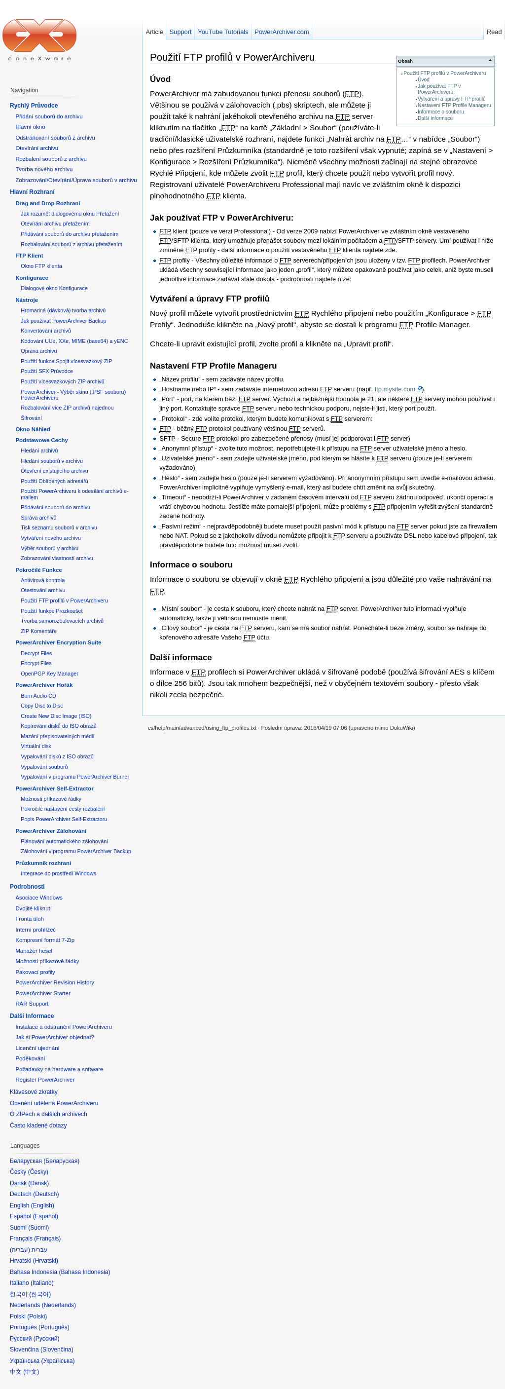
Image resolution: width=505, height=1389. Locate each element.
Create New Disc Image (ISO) (56, 716)
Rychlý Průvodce (34, 105)
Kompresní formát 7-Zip (44, 940)
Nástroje (26, 300)
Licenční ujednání (37, 1048)
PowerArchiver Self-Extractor (54, 788)
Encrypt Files (36, 663)
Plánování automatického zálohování (64, 841)
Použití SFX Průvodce (47, 371)
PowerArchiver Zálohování (50, 831)
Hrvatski (45, 1260)
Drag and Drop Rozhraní (47, 203)
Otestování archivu (43, 590)
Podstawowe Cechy (41, 440)
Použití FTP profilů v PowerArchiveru (444, 73)
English (42, 1205)
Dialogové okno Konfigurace (54, 288)
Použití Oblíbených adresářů (54, 481)
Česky (38, 1171)
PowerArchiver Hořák (43, 685)
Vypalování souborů (44, 767)
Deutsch (46, 1194)
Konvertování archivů (46, 331)
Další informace (435, 118)
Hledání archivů (39, 450)
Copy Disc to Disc (42, 706)
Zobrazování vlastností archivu (57, 558)
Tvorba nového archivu (43, 169)
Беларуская (61, 1161)
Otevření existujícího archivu (54, 471)
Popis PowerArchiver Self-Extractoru (64, 819)
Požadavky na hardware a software (59, 1069)
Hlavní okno (30, 127)
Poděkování (30, 1058)
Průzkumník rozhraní (43, 863)
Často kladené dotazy (38, 1125)
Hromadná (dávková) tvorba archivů (63, 310)
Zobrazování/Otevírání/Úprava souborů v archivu (76, 180)
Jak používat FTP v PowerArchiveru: (439, 89)
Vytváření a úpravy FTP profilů (452, 99)
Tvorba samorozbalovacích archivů (62, 621)
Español (45, 1216)
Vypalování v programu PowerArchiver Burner (75, 777)
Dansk (38, 1183)
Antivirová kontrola (43, 580)
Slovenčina (57, 1349)
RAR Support (31, 1004)
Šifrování (31, 418)
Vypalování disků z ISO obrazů (57, 756)
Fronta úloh (29, 919)
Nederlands (59, 1305)
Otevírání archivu (36, 148)
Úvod (424, 79)
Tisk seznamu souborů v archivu (59, 527)
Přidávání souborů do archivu (55, 507)
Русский (47, 1338)
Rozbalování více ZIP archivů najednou (67, 408)
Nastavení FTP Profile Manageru (454, 105)
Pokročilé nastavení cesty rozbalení (63, 809)
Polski (37, 1316)
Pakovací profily (35, 972)
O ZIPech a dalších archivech (48, 1114)
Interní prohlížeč (35, 930)
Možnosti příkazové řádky (51, 799)
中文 (31, 1371)
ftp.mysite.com (395, 389)
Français (47, 1238)
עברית (20, 1249)
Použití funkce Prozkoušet (51, 611)
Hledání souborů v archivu (52, 461)
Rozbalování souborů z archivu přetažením (71, 244)
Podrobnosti (27, 886)
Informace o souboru (441, 111)
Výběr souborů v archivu (49, 548)
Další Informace (32, 1016)
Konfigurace (31, 278)
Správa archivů (38, 518)
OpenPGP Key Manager (49, 673)
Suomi (38, 1227)
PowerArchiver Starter (42, 993)
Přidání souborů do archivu (48, 116)
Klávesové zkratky (34, 1092)
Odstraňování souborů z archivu (55, 138)
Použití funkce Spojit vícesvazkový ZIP (66, 361)
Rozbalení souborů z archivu (50, 159)
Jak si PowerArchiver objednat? (54, 1037)
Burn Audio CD (38, 696)
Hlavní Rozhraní (32, 191)
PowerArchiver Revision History (54, 982)
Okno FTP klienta (41, 266)
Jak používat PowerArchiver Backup (63, 321)
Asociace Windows (39, 898)
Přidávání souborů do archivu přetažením (69, 234)
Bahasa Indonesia (84, 1272)
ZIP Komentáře (39, 631)
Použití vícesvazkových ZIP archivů (63, 381)
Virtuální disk (36, 746)
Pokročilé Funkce (38, 570)
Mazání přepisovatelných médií (57, 736)
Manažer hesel (33, 951)
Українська (57, 1360)
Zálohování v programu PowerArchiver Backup (76, 851)
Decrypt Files (36, 653)
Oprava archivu (39, 351)
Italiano (42, 1282)
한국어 (40, 1294)
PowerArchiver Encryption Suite (58, 642)
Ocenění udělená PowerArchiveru (54, 1103)
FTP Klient (29, 256)
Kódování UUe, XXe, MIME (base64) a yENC (74, 341)
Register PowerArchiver (44, 1080)
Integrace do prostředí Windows (58, 873)
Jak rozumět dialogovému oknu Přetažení (70, 214)
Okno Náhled (32, 429)
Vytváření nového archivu (51, 538)
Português (54, 1327)
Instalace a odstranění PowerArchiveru (63, 1027)
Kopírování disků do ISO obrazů (59, 726)
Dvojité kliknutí (33, 908)
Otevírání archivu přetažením (55, 223)
